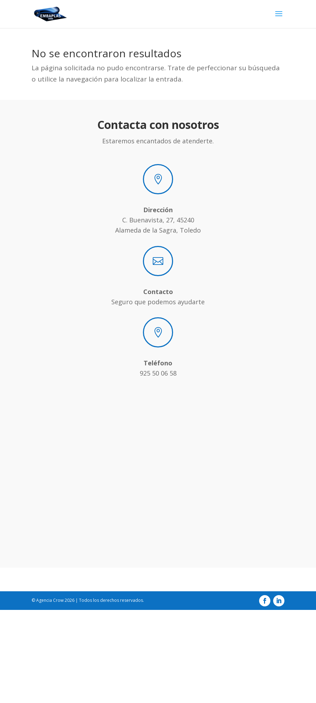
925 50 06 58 (158, 373)
